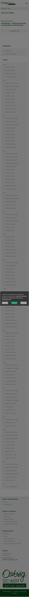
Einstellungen (23, 302)
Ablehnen (5, 302)
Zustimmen (14, 302)
